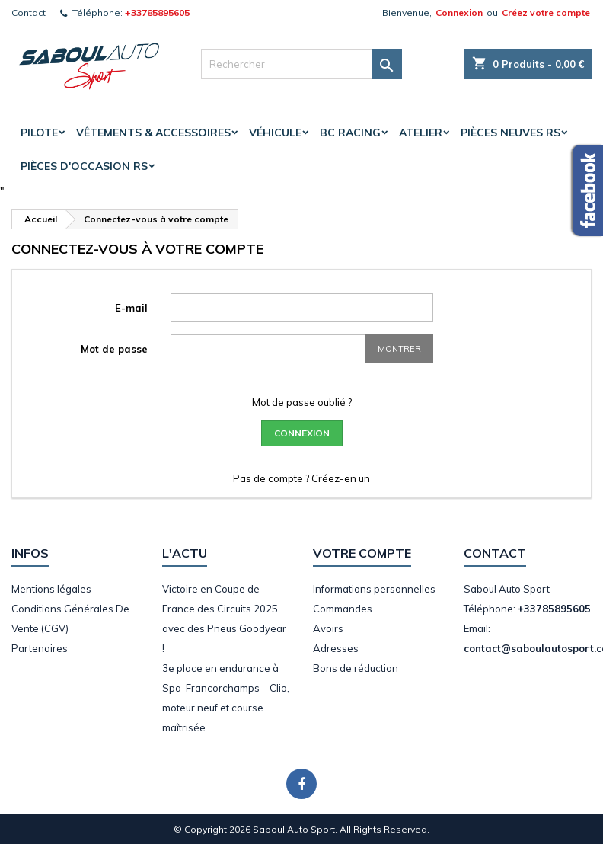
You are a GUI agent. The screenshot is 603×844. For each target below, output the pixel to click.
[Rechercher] (301, 64)
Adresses (336, 648)
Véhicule (275, 132)
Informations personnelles (374, 589)
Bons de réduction (355, 668)
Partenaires (39, 648)
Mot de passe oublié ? (302, 402)
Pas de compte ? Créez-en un (301, 478)
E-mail (131, 308)
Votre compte (362, 553)
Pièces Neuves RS (510, 132)
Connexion (459, 12)
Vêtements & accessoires (153, 132)
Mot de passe (114, 349)
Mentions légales (51, 589)
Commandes (342, 609)
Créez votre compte (546, 12)
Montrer (399, 349)
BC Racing (350, 132)
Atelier (420, 132)
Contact (28, 12)
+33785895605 (157, 12)
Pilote (39, 132)
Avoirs (328, 628)
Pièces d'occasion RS (84, 166)
